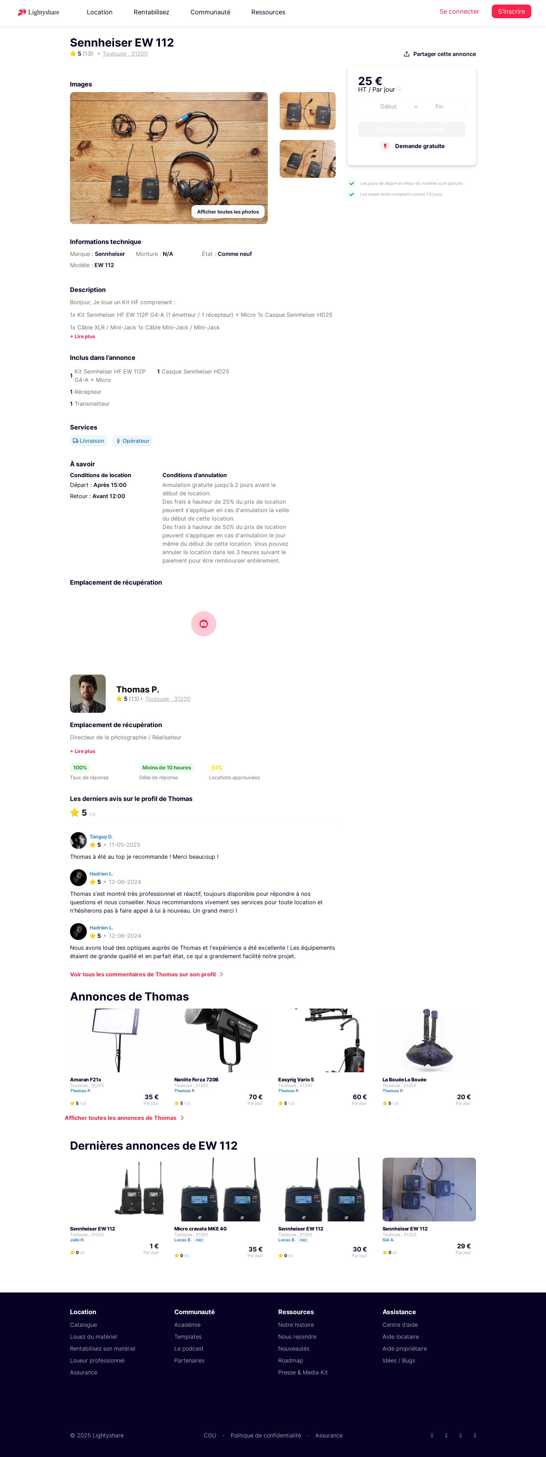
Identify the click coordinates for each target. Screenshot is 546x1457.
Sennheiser (110, 253)
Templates (188, 1336)
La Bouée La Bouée (404, 1079)
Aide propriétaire (405, 1348)
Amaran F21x (85, 1079)
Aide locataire (401, 1336)
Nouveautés (293, 1348)
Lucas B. (192, 1239)
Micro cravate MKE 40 (200, 1229)
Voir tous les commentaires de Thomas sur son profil (143, 974)
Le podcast (189, 1348)
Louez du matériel (93, 1336)
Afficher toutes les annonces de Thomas (120, 1117)
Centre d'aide (400, 1324)
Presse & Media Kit (303, 1372)
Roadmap (290, 1360)
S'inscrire (511, 11)
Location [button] (100, 12)
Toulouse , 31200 (87, 1085)
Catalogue (83, 1324)
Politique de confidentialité (266, 1435)
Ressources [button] (268, 12)
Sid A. (392, 1239)
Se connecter (459, 11)
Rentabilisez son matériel (102, 1348)
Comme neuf (235, 253)
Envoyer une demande (412, 129)
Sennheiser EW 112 (92, 1229)
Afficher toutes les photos (228, 212)
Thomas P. (137, 689)
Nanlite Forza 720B (196, 1079)
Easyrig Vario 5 (296, 1079)
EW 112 (104, 265)
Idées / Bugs (399, 1360)
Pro (199, 1240)
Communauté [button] (210, 12)
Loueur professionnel (97, 1360)
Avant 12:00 (108, 496)
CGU (210, 1435)
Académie (187, 1324)
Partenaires (189, 1360)
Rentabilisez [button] (151, 12)
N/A (168, 253)
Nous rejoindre (297, 1336)
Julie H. (80, 1239)
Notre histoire (296, 1324)
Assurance (83, 1372)
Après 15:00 (110, 484)
